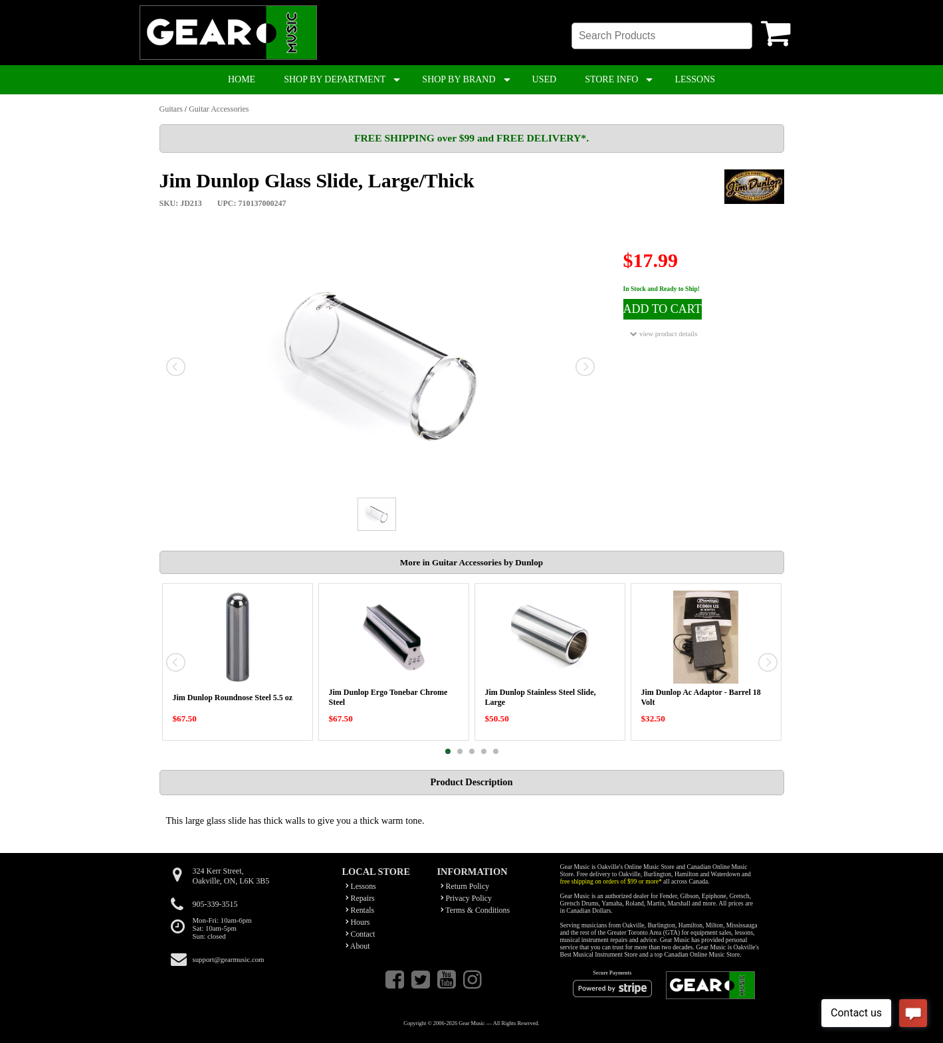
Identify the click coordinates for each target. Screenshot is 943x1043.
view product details (663, 334)
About (358, 946)
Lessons (361, 886)
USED (544, 79)
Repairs (360, 898)
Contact (360, 934)
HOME (241, 79)
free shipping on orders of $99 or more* (611, 881)
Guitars (171, 109)
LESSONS (695, 79)
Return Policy (465, 886)
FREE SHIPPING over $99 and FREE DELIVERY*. (471, 137)
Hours (358, 922)
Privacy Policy (466, 898)
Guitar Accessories (219, 109)
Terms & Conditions (475, 910)
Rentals (360, 910)
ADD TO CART (662, 309)
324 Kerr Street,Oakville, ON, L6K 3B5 (231, 876)
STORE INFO (611, 79)
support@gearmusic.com (228, 959)
